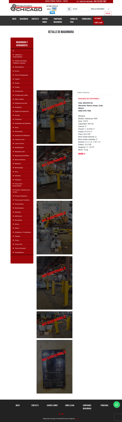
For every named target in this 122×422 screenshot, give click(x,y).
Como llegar (98, 23)
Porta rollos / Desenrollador (18, 185)
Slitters (16, 228)
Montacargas (18, 167)
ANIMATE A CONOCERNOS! (17, 56)
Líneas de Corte (18, 139)
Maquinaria (24, 19)
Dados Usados (18, 99)
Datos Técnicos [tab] (83, 92)
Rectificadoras (18, 208)
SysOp (77, 418)
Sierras (16, 224)
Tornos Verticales (19, 248)
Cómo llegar (69, 405)
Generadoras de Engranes (22, 123)
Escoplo (16, 115)
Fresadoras (17, 119)
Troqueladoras (18, 252)
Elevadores (17, 107)
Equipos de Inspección (21, 111)
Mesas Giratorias (19, 159)
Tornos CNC (17, 244)
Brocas (16, 71)
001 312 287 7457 (100, 1)
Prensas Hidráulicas (20, 196)
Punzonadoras (18, 204)
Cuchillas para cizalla (20, 95)
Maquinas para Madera (21, 155)
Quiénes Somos (52, 405)
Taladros (16, 236)
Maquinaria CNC (19, 151)
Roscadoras (17, 220)
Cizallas (16, 87)
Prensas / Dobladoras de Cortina (21, 191)
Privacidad (104, 405)
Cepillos (16, 79)
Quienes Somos (45, 20)
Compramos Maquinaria (58, 20)
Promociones (86, 19)
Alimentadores (18, 67)
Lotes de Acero (18, 143)
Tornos (16, 240)
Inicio (15, 18)
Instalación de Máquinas (21, 135)
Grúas (15, 127)
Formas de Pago (74, 20)
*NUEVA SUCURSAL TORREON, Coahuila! (20, 62)
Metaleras (17, 163)
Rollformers (17, 216)
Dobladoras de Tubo (20, 103)
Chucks (16, 83)
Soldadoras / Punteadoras (22, 232)
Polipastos (17, 180)
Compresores (18, 91)
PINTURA (17, 176)
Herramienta (17, 131)
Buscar (108, 14)
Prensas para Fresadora (21, 200)
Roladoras (17, 212)
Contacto (35, 19)
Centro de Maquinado (20, 75)
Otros (15, 172)
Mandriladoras (18, 147)
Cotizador (98, 19)
